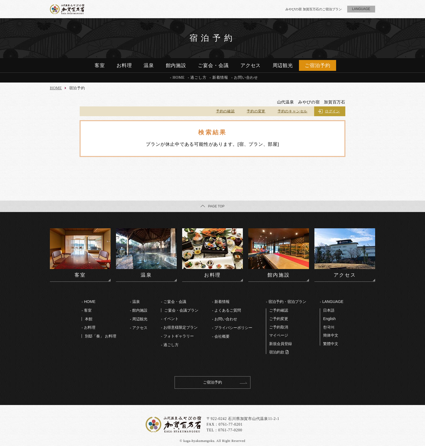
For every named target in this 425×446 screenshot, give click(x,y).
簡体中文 (330, 335)
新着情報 (220, 77)
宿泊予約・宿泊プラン (287, 301)
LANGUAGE (332, 301)
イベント (171, 319)
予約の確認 (225, 111)
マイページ (278, 335)
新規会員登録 (280, 343)
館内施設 (176, 65)
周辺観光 (283, 65)
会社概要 (222, 336)
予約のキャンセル (292, 111)
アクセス (250, 65)
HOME (179, 77)
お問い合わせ (246, 77)
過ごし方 (198, 77)
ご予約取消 (278, 327)
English (329, 319)
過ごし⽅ (171, 345)
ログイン (332, 111)
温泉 (149, 65)
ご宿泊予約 (317, 65)
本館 (88, 319)
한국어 (328, 327)
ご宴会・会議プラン (181, 310)
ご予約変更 (278, 319)
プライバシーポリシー (233, 327)
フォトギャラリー (178, 336)
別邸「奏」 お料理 (100, 336)
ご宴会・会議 (213, 65)
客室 (100, 65)
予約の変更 (256, 111)
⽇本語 (328, 310)
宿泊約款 (276, 352)
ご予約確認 (278, 310)
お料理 (124, 65)
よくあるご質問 (227, 310)
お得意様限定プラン (180, 327)
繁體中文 (330, 343)
